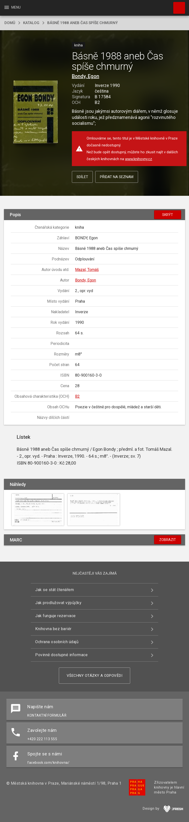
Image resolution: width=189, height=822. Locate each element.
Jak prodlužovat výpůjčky (58, 602)
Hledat (177, 5)
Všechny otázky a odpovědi (95, 675)
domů (9, 23)
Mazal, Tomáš (87, 269)
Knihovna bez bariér (53, 628)
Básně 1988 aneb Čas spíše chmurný (82, 23)
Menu (12, 7)
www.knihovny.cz (138, 159)
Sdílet (82, 177)
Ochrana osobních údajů (57, 641)
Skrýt (167, 215)
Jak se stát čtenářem (54, 589)
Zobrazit (167, 540)
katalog (31, 23)
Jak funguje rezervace (55, 615)
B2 (77, 396)
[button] (35, 112)
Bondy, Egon (85, 76)
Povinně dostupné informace (61, 654)
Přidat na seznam (116, 177)
